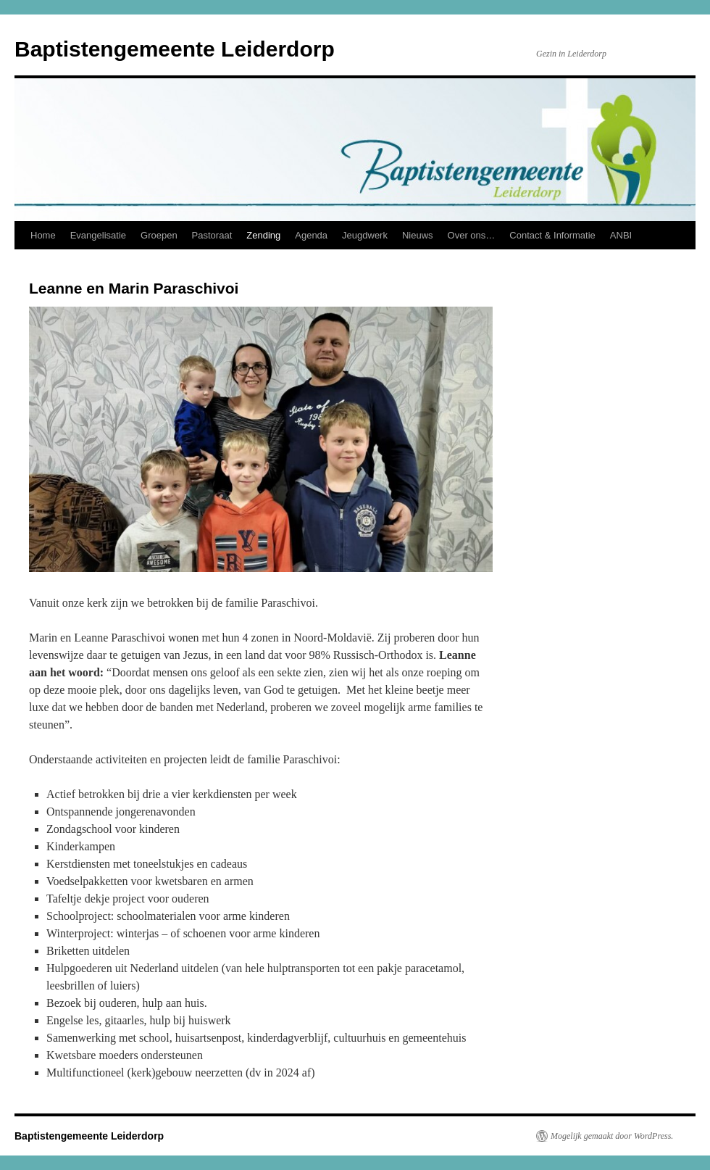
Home (43, 235)
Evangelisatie (98, 235)
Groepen (159, 235)
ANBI (621, 235)
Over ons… (472, 235)
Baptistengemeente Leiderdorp (174, 49)
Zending (263, 235)
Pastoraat (212, 235)
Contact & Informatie (552, 235)
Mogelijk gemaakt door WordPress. (612, 1136)
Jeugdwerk (365, 235)
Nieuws (417, 235)
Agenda (311, 235)
